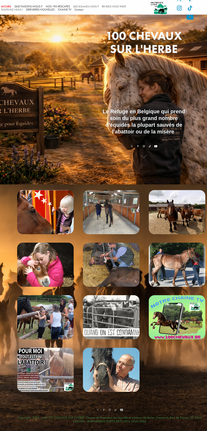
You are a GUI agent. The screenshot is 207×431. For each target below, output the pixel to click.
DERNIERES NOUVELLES (40, 9)
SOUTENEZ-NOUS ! (12, 9)
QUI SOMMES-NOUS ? (86, 6)
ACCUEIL (6, 6)
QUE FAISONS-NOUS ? (28, 6)
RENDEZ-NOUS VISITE (114, 6)
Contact (78, 9)
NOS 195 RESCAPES (58, 6)
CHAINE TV (64, 9)
